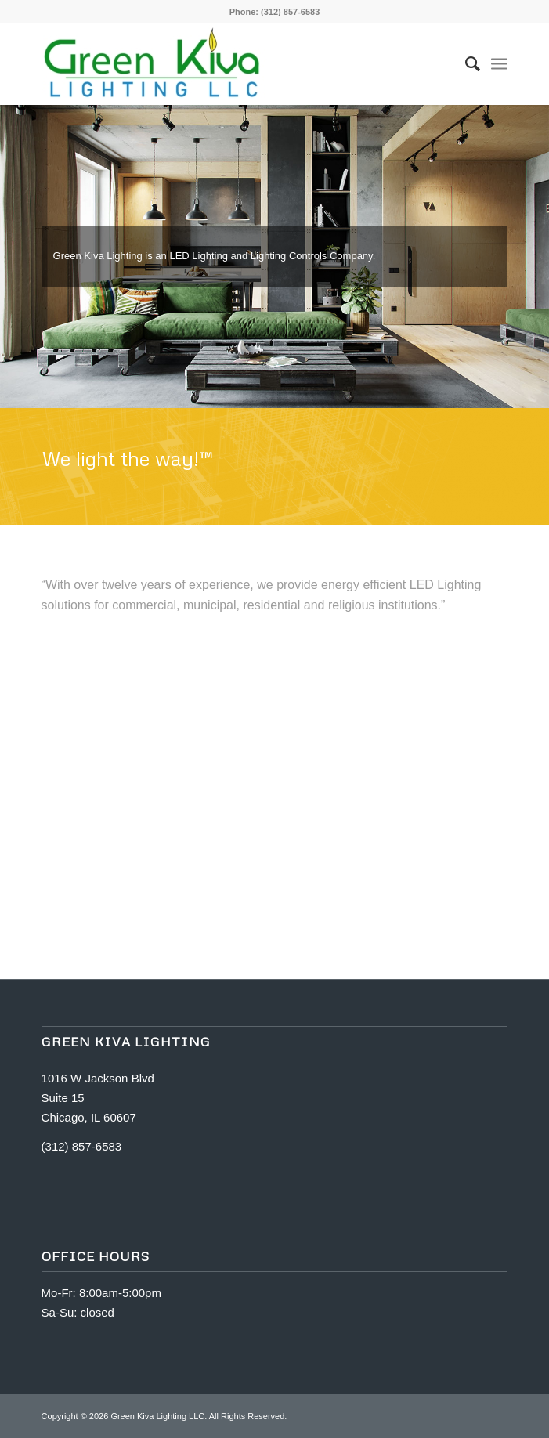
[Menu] (499, 64)
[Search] (465, 64)
